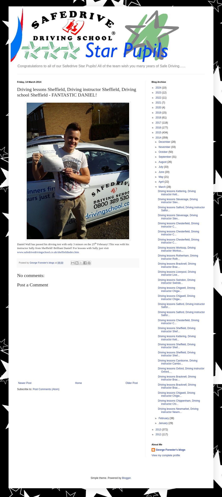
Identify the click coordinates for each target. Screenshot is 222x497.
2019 (159, 112)
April (161, 181)
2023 (159, 92)
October (163, 151)
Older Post (132, 383)
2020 (159, 107)
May (161, 176)
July (161, 166)
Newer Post (24, 383)
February (164, 418)
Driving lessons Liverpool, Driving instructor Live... (177, 273)
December (165, 141)
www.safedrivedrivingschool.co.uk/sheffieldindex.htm (48, 252)
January (163, 423)
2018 (159, 117)
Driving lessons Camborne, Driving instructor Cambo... (177, 362)
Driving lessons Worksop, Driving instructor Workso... (177, 249)
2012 (159, 434)
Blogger (126, 478)
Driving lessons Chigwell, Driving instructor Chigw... (176, 289)
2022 (159, 97)
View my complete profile (166, 455)
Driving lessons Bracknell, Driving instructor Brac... (177, 265)
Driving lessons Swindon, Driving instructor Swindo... (176, 281)
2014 (159, 137)
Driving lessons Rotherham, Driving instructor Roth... (178, 257)
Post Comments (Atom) (46, 389)
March (162, 186)
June (162, 172)
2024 (159, 87)
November (165, 147)
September (165, 156)
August (163, 161)
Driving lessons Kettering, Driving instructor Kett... (177, 193)
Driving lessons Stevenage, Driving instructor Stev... (178, 201)
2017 (159, 122)
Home (78, 383)
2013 (159, 429)
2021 (159, 102)
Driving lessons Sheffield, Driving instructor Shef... (176, 330)
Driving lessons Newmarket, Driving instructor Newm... (178, 410)
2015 (159, 132)
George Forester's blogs (170, 449)
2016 (159, 127)
